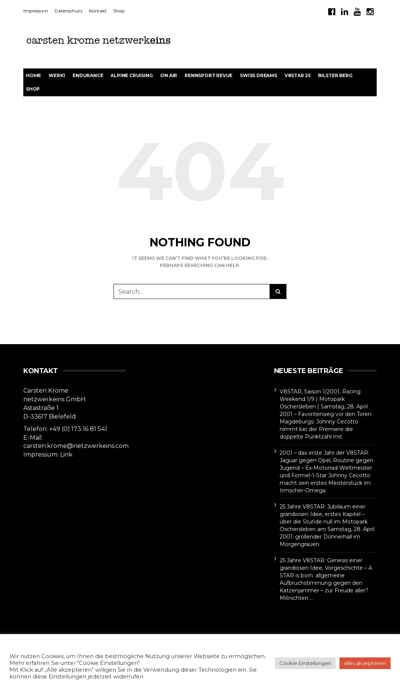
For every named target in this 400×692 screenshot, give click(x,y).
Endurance (88, 75)
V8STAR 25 (298, 75)
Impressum (35, 11)
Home (33, 75)
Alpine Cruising (132, 75)
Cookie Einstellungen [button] (305, 663)
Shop (118, 11)
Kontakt (98, 11)
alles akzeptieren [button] (365, 663)
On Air (168, 75)
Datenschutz (69, 11)
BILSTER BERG (335, 75)
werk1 (56, 75)
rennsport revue (208, 75)
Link (66, 454)
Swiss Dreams (258, 75)
